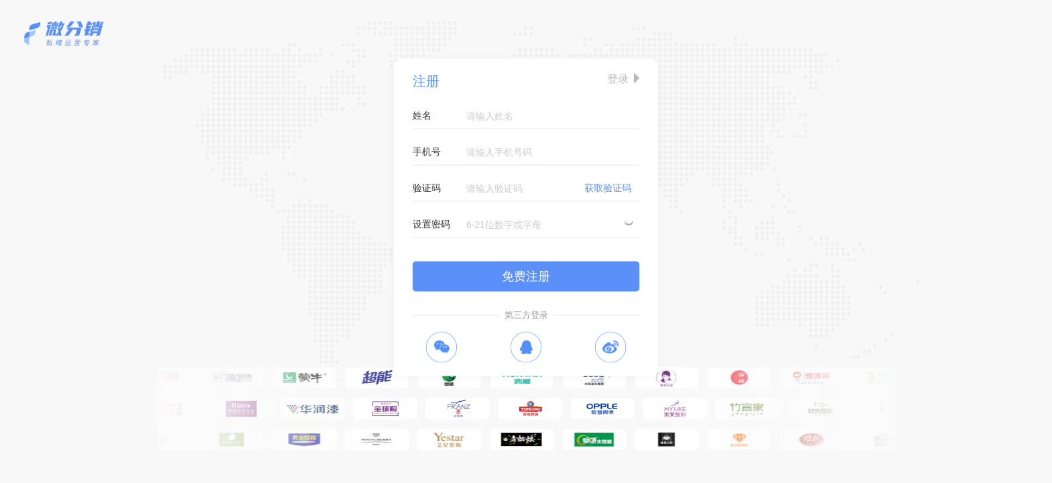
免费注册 (526, 276)
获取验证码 (607, 187)
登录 (618, 79)
